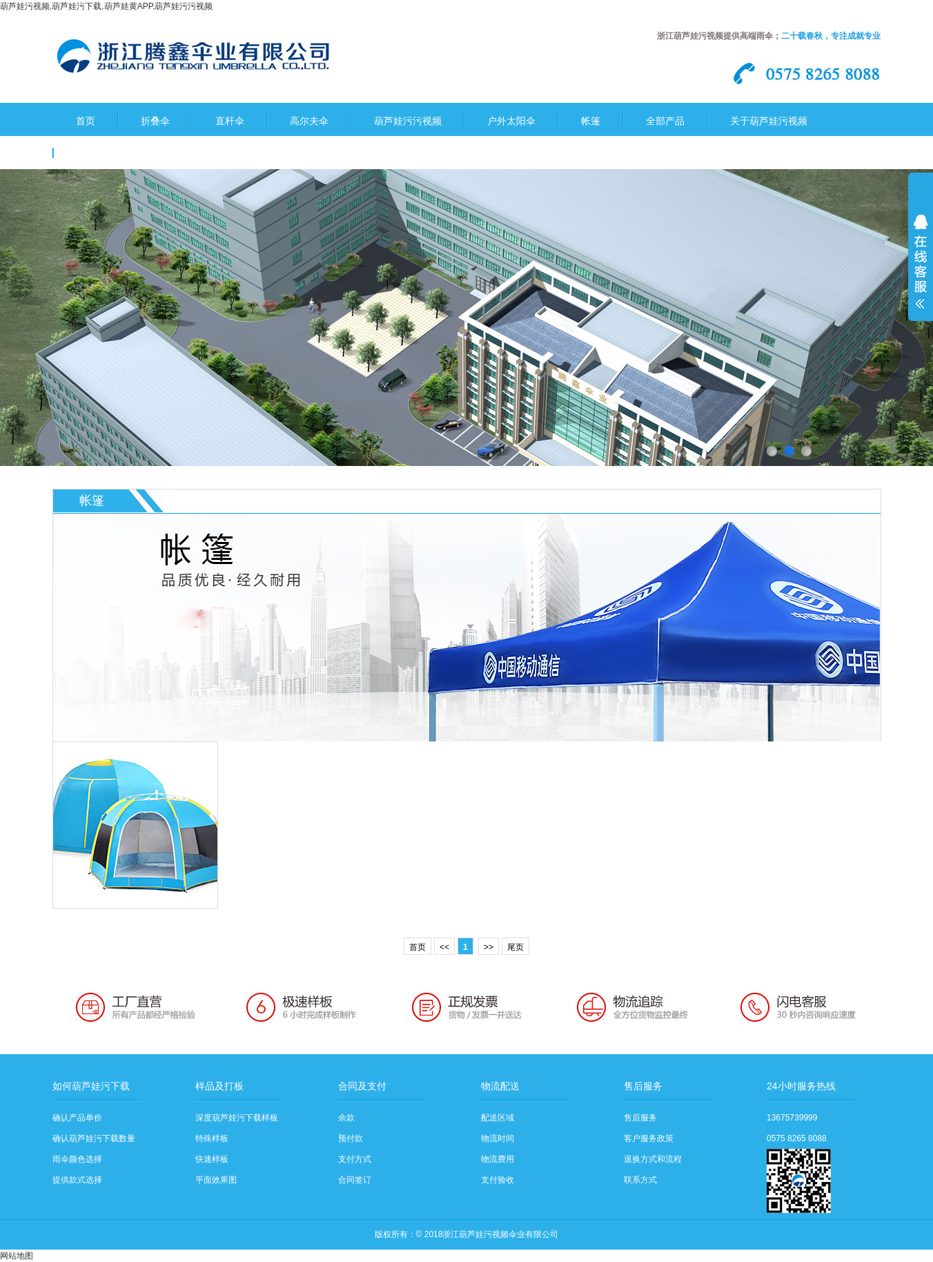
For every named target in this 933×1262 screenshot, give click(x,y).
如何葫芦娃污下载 (91, 1085)
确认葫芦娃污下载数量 (93, 1138)
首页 (85, 120)
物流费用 (497, 1159)
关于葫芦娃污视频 (768, 120)
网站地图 (16, 1256)
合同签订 (354, 1180)
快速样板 (211, 1159)
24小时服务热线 (801, 1085)
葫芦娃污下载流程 (114, 153)
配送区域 (497, 1118)
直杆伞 (229, 120)
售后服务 (643, 1085)
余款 (346, 1118)
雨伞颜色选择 (77, 1159)
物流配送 (500, 1085)
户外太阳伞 (511, 120)
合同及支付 (362, 1085)
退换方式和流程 (653, 1159)
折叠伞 (155, 120)
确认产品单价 (77, 1118)
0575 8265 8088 (797, 1138)
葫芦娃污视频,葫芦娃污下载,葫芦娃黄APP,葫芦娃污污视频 (106, 6)
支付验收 (497, 1180)
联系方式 (640, 1180)
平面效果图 (216, 1180)
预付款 (350, 1138)
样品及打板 (219, 1085)
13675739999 (792, 1118)
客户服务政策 (649, 1138)
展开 (920, 271)
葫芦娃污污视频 (408, 120)
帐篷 (590, 120)
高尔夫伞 (309, 120)
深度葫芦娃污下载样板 (236, 1118)
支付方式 (354, 1159)
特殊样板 (211, 1138)
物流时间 (497, 1138)
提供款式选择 (77, 1180)
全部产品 (665, 120)
